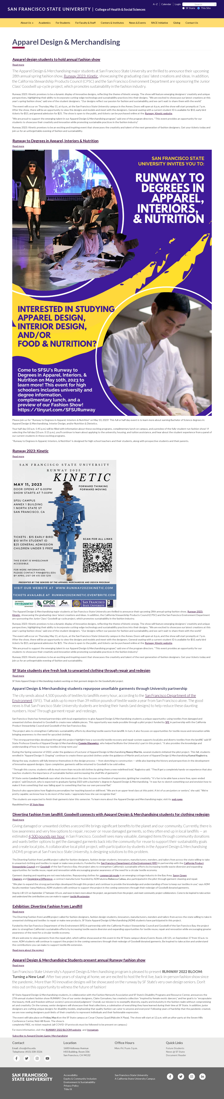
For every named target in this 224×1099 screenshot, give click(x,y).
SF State (188, 7)
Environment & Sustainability (79, 1082)
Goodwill (45, 866)
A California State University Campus (135, 1078)
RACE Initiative (159, 22)
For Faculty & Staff (85, 22)
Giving (176, 22)
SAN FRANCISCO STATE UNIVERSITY (49, 9)
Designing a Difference (39, 878)
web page (177, 799)
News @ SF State (175, 1051)
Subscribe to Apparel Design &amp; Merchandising (40, 1035)
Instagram (92, 1029)
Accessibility (71, 1075)
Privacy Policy (71, 1085)
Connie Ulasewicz (88, 743)
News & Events (137, 22)
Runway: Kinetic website (158, 113)
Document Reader (176, 1055)
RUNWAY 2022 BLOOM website (63, 1029)
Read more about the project (28, 950)
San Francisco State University (131, 1075)
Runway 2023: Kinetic (81, 76)
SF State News (37, 804)
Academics (45, 22)
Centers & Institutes (112, 22)
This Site (204, 7)
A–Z (155, 4)
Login (178, 4)
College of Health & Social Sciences (120, 9)
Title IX (68, 1089)
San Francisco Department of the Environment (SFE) (129, 863)
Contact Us (192, 22)
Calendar (166, 4)
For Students (63, 22)
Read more (18, 64)
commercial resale (109, 875)
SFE (167, 722)
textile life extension (79, 896)
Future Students (175, 1048)
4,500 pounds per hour (47, 836)
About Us (28, 23)
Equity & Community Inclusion (80, 1078)
